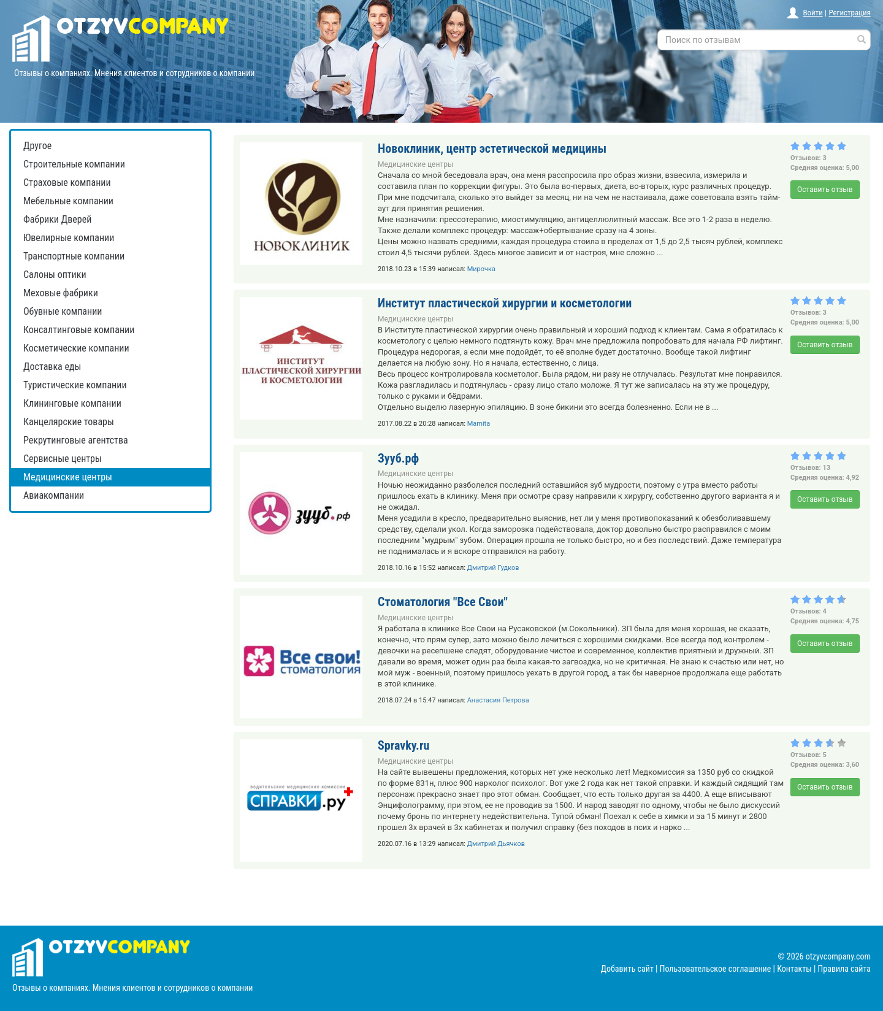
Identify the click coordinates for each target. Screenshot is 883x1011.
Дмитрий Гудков (493, 568)
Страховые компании (67, 182)
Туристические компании (75, 385)
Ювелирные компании (68, 238)
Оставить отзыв (825, 189)
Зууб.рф (398, 458)
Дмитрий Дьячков (496, 844)
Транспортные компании (73, 256)
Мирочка (481, 269)
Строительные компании (74, 164)
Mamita (479, 424)
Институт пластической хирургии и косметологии (505, 303)
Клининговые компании (72, 403)
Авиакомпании (53, 495)
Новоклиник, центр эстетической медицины (492, 148)
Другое (37, 146)
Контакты (794, 969)
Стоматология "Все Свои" (443, 601)
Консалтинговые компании (78, 330)
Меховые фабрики (60, 293)
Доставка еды (52, 366)
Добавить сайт (627, 969)
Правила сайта (844, 969)
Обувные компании (62, 311)
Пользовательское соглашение (715, 969)
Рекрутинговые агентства (75, 440)
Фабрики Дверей (57, 219)
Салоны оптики (54, 274)
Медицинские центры (67, 477)
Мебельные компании (68, 201)
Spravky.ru (403, 745)
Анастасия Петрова (498, 700)
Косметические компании (76, 348)
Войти (812, 12)
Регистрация (849, 12)
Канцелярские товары (68, 422)
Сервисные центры (62, 458)
